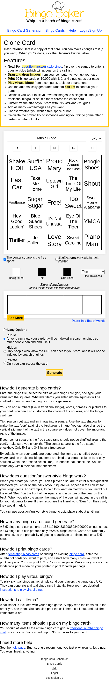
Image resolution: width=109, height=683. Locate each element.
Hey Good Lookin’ (17, 221)
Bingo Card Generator (24, 30)
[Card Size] (96, 138)
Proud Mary (54, 164)
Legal (54, 673)
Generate (54, 373)
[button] (16, 272)
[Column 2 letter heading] (36, 148)
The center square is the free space (26, 259)
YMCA (92, 221)
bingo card (76, 554)
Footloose (17, 202)
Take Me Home (35, 183)
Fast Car (17, 183)
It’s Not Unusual (54, 221)
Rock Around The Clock (73, 164)
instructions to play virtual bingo (21, 589)
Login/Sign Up (91, 30)
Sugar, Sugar (35, 202)
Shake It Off (17, 164)
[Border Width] (93, 272)
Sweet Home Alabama (92, 202)
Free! (54, 202)
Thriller (17, 240)
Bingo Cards (55, 30)
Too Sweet (73, 202)
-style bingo (42, 66)
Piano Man (92, 240)
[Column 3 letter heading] (54, 148)
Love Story (54, 240)
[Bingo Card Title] (46, 138)
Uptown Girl (54, 183)
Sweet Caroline (73, 240)
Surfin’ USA (35, 164)
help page (18, 647)
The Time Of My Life (73, 183)
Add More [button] (15, 318)
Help (72, 30)
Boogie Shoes (92, 164)
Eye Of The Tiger (73, 221)
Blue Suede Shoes (35, 221)
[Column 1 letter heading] (17, 148)
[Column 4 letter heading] (73, 148)
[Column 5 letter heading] (92, 148)
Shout (92, 183)
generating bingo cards (23, 554)
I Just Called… (35, 240)
